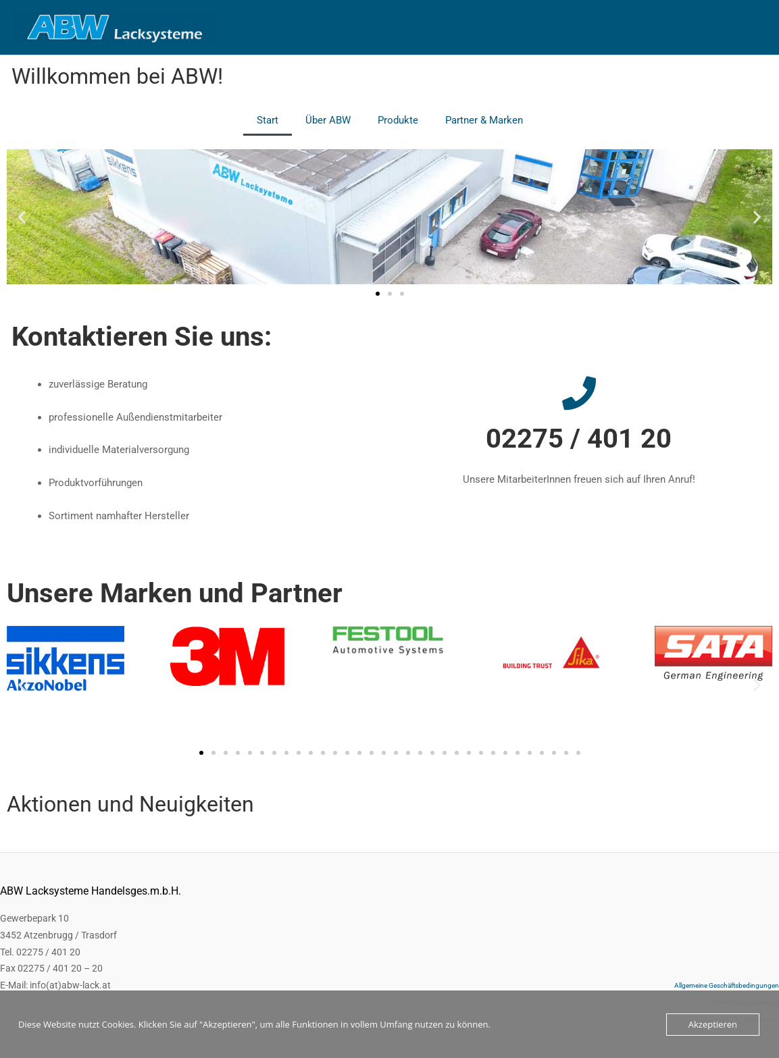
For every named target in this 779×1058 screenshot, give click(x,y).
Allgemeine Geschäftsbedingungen (726, 985)
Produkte (398, 120)
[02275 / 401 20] (579, 393)
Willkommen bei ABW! (117, 76)
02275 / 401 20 (579, 438)
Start (267, 120)
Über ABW (328, 120)
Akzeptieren (712, 1024)
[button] (22, 216)
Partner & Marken (484, 120)
